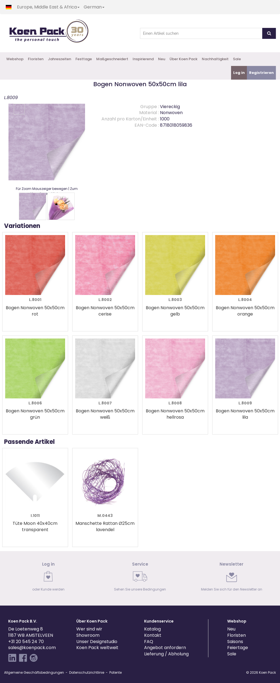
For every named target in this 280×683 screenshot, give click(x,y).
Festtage (83, 59)
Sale (237, 59)
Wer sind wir (89, 629)
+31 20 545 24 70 (26, 641)
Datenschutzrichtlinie (86, 672)
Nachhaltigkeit (215, 59)
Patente (115, 672)
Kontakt (152, 635)
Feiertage (237, 647)
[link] (48, 578)
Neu (161, 59)
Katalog (152, 629)
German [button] (94, 7)
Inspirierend (143, 59)
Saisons (235, 641)
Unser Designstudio (96, 641)
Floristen (35, 59)
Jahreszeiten (59, 59)
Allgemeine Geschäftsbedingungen (34, 672)
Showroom (88, 635)
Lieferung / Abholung (166, 654)
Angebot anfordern (165, 647)
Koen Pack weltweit (97, 647)
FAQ (148, 641)
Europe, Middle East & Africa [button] (48, 7)
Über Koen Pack (183, 59)
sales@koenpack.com (32, 647)
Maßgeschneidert (112, 59)
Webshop (15, 59)
